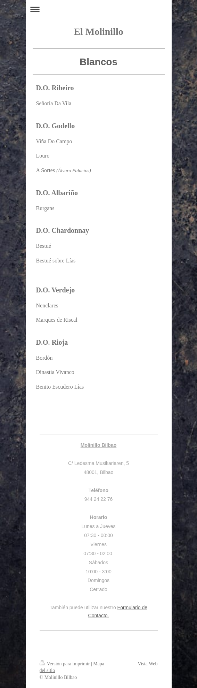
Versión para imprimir (65, 663)
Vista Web (147, 663)
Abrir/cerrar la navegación (98, 9)
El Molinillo (98, 31)
